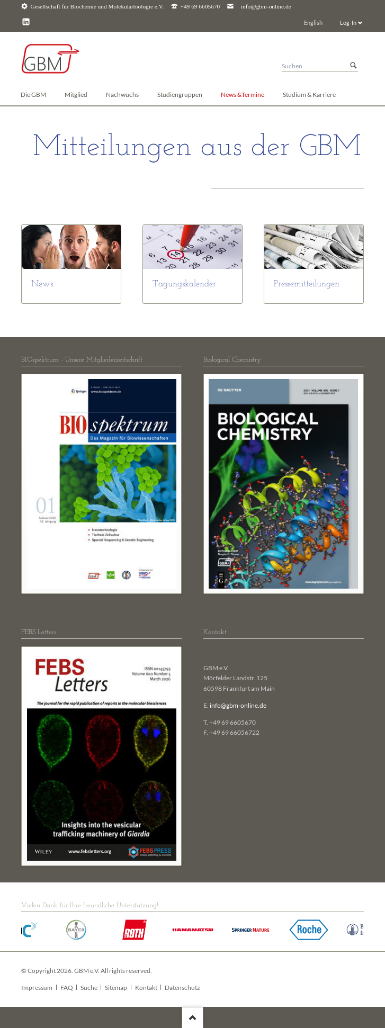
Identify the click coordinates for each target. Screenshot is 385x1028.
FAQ (66, 987)
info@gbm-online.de (266, 7)
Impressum (36, 987)
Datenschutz (182, 987)
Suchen (353, 66)
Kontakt (146, 987)
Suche (88, 987)
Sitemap (116, 987)
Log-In (348, 22)
